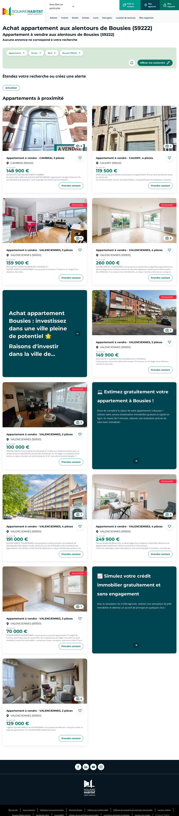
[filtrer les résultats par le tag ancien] (36, 52)
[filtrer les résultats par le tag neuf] (52, 52)
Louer (95, 17)
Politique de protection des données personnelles (132, 810)
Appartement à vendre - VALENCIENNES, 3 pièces (39, 249)
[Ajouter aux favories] (80, 158)
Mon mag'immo (146, 17)
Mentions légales (75, 810)
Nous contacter (29, 810)
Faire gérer (107, 17)
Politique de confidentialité (98, 810)
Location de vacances (125, 17)
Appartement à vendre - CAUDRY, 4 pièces (124, 157)
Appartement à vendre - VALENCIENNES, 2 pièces (39, 434)
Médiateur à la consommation (52, 810)
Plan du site (13, 810)
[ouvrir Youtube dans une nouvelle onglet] (93, 767)
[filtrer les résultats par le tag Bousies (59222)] (71, 53)
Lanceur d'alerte (164, 810)
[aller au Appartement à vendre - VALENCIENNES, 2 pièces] (45, 404)
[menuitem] (53, 18)
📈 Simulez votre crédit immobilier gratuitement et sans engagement (129, 585)
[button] (16, 53)
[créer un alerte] (132, 63)
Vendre (75, 17)
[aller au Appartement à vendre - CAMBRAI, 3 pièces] (45, 128)
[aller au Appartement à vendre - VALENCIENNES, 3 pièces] (45, 220)
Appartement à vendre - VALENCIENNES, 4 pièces (129, 249)
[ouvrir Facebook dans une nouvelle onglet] (78, 767)
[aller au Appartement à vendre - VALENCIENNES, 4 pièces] (134, 220)
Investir (64, 17)
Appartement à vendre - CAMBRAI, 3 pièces (35, 157)
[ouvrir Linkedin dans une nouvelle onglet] (86, 767)
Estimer (85, 17)
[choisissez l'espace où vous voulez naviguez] (62, 6)
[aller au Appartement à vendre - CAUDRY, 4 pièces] (134, 128)
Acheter (53, 17)
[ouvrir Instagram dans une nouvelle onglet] (101, 767)
